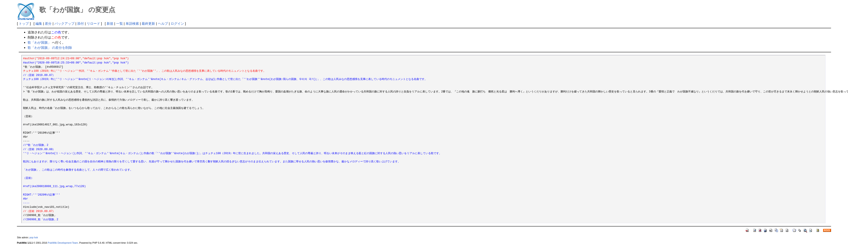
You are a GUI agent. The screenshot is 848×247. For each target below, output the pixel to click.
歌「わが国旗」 (39, 42)
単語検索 (132, 23)
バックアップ (64, 23)
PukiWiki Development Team (63, 242)
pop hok (33, 237)
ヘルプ (163, 23)
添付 (80, 23)
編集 (38, 23)
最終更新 (148, 23)
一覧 (119, 23)
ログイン (177, 23)
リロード (93, 23)
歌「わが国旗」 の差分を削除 (50, 47)
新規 (110, 23)
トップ (24, 23)
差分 (48, 23)
